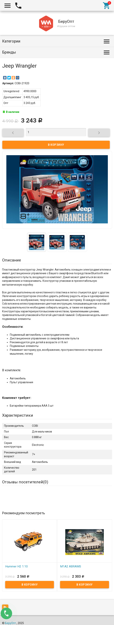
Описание (11, 260)
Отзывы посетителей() (25, 482)
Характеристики (17, 415)
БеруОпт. (11, 623)
